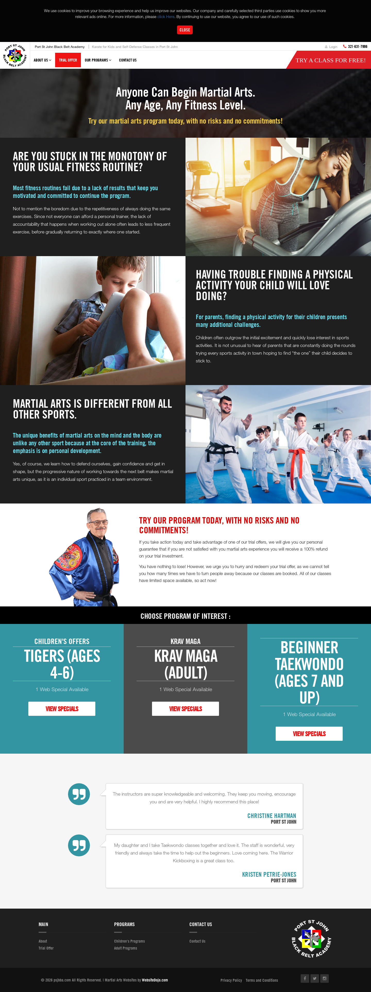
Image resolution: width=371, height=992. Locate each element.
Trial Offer (68, 60)
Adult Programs (125, 948)
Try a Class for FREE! (331, 60)
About (43, 941)
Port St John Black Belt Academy (60, 47)
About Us (42, 62)
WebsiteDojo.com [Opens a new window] (155, 979)
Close (185, 29)
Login (331, 47)
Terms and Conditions (262, 980)
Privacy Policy (231, 980)
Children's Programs (129, 941)
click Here (165, 16)
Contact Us (128, 60)
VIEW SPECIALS (62, 709)
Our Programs (98, 62)
